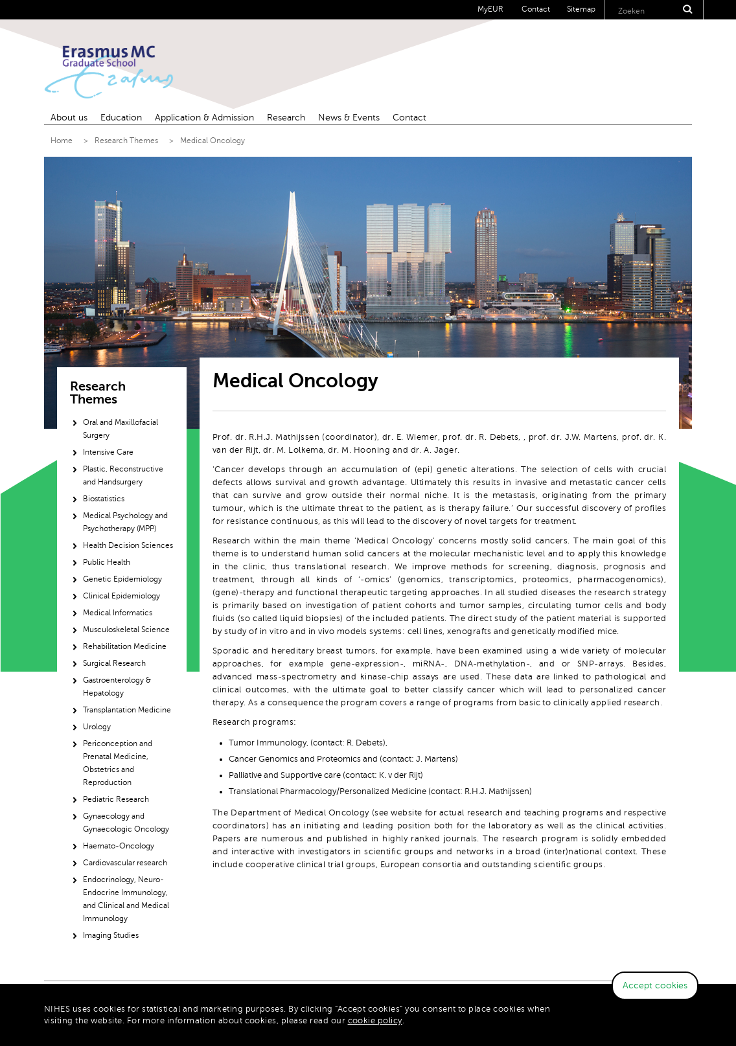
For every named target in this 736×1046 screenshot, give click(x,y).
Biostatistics (103, 498)
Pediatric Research (116, 799)
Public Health (106, 562)
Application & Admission (204, 117)
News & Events (349, 117)
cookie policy (375, 1020)
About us (69, 117)
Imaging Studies (111, 935)
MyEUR (490, 9)
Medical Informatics (117, 612)
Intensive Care (108, 452)
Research (286, 117)
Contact (536, 9)
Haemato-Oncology (118, 845)
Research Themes (126, 140)
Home (62, 140)
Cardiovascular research (125, 862)
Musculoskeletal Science (126, 629)
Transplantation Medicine (127, 709)
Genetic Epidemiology (122, 579)
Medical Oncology (212, 140)
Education (121, 117)
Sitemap (581, 9)
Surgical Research (114, 663)
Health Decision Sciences (128, 545)
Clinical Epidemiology (121, 595)
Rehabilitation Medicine (125, 646)
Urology (97, 726)
